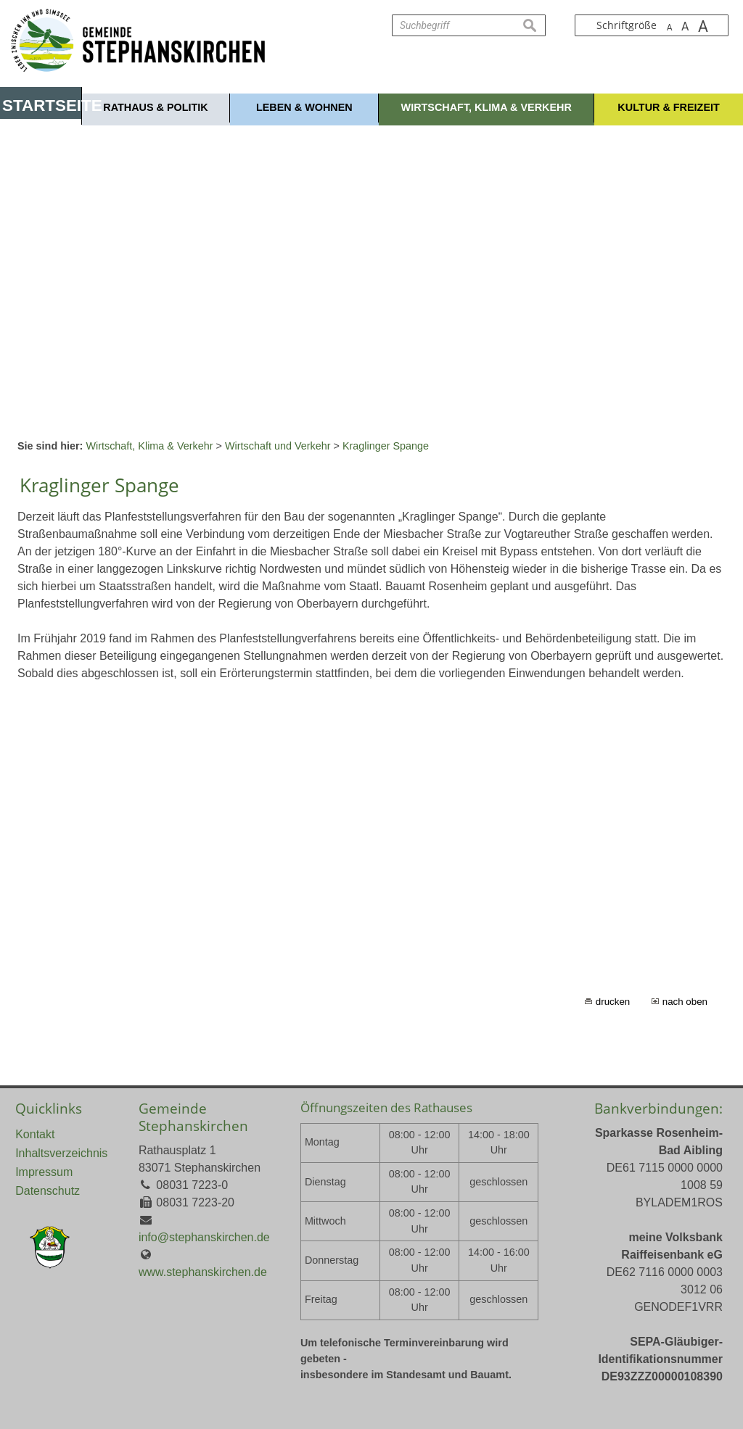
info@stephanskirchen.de (204, 1237)
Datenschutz (47, 1191)
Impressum (44, 1172)
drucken (613, 1001)
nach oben (684, 1001)
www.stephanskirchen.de (203, 1272)
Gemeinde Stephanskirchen (193, 1116)
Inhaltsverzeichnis (61, 1153)
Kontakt (34, 1134)
